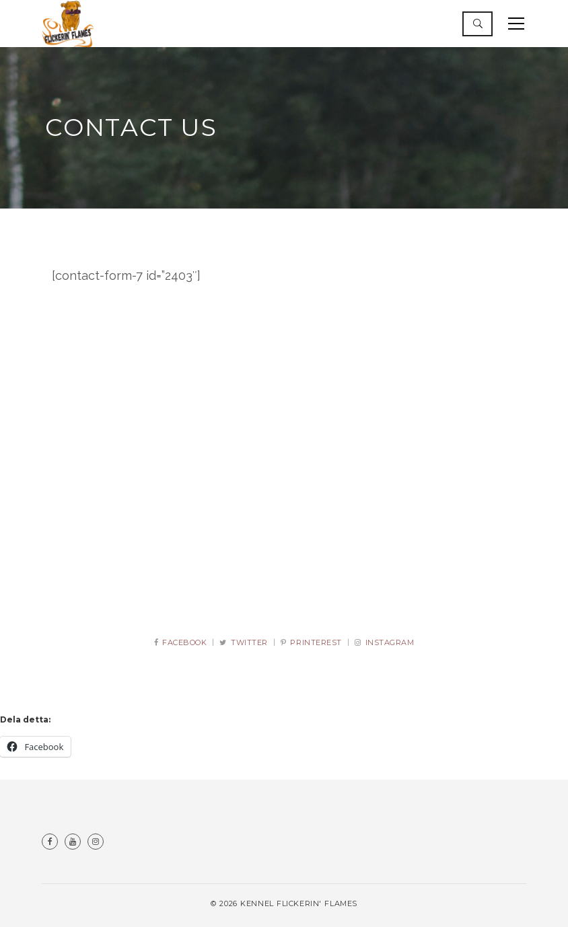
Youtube (73, 841)
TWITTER (243, 642)
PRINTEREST (311, 642)
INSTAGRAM (385, 642)
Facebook (50, 841)
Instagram (95, 841)
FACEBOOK (180, 642)
